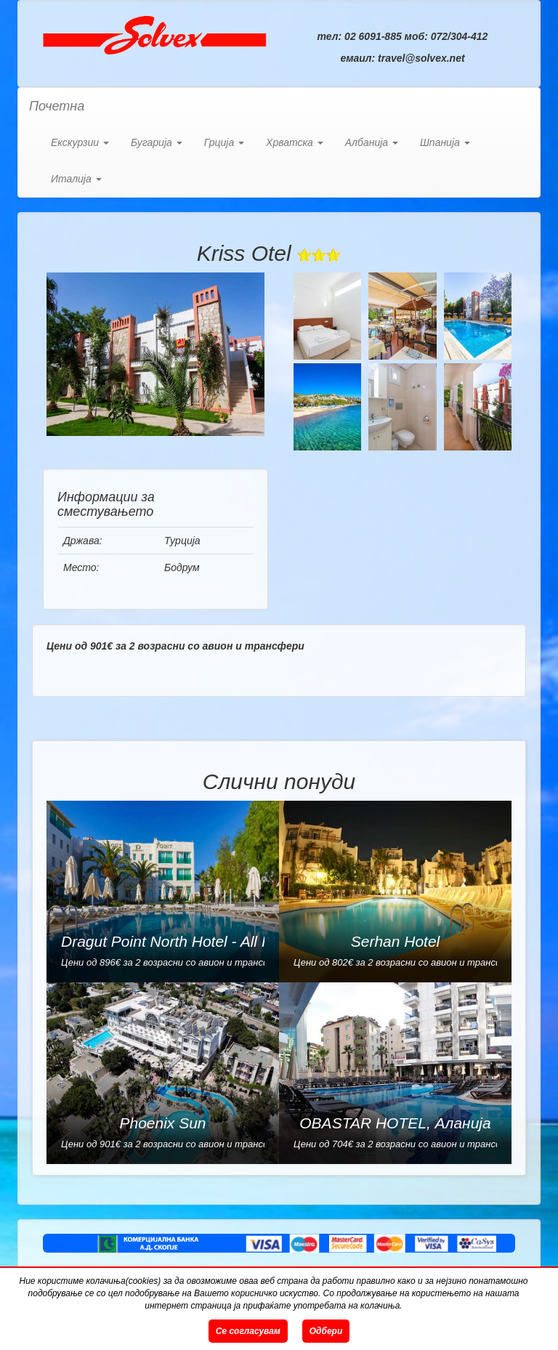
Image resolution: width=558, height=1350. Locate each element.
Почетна (56, 106)
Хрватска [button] (294, 142)
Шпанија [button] (445, 142)
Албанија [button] (371, 142)
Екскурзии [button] (80, 142)
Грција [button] (224, 142)
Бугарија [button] (156, 142)
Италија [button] (76, 179)
